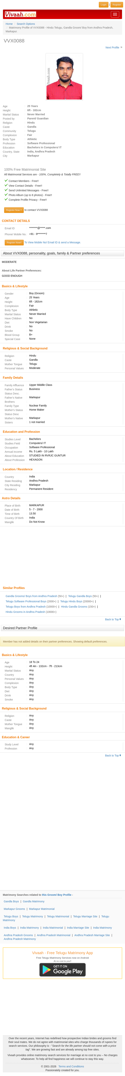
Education (8, 147)
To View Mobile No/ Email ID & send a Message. (52, 242)
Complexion (10, 135)
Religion (7, 122)
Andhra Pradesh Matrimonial (53, 935)
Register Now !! (14, 210)
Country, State (11, 151)
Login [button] (103, 4)
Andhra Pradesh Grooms (18, 935)
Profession (9, 143)
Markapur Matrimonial (41, 908)
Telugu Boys (11, 916)
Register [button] (117, 4)
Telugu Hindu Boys (71, 601)
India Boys (10, 927)
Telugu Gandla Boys (80, 596)
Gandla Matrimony (33, 901)
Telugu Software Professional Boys (26, 601)
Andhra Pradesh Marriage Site (92, 935)
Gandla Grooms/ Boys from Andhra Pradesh (31, 596)
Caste (6, 126)
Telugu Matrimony (32, 916)
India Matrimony (29, 927)
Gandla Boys (11, 901)
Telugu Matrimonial (58, 916)
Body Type (9, 139)
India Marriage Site (78, 927)
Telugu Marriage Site (85, 916)
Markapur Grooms (14, 908)
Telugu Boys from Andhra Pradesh (26, 606)
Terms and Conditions (71, 1066)
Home (9, 23)
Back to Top (113, 619)
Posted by (8, 118)
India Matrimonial (53, 927)
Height (6, 110)
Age (5, 106)
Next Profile (112, 47)
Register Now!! (14, 242)
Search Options (26, 23)
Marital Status (11, 114)
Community (9, 131)
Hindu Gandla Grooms (74, 606)
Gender (9, 293)
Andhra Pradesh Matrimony (20, 938)
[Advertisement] (62, 556)
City (5, 155)
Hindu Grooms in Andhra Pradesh (25, 611)
